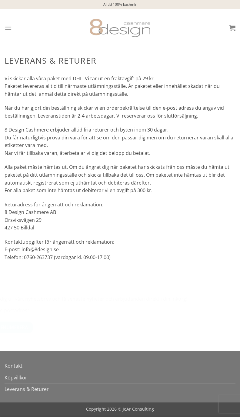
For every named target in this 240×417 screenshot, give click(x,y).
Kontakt (13, 365)
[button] (8, 27)
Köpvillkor (16, 377)
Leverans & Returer (27, 389)
